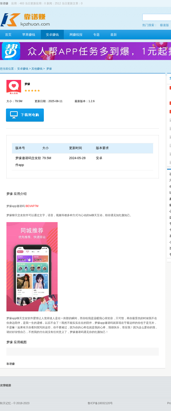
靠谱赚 (4, 3)
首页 (8, 34)
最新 (113, 34)
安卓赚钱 (52, 34)
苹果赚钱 (28, 34)
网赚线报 (76, 34)
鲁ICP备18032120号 (100, 403)
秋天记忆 (5, 403)
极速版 (164, 25)
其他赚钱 (36, 68)
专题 (96, 34)
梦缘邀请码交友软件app (28, 161)
